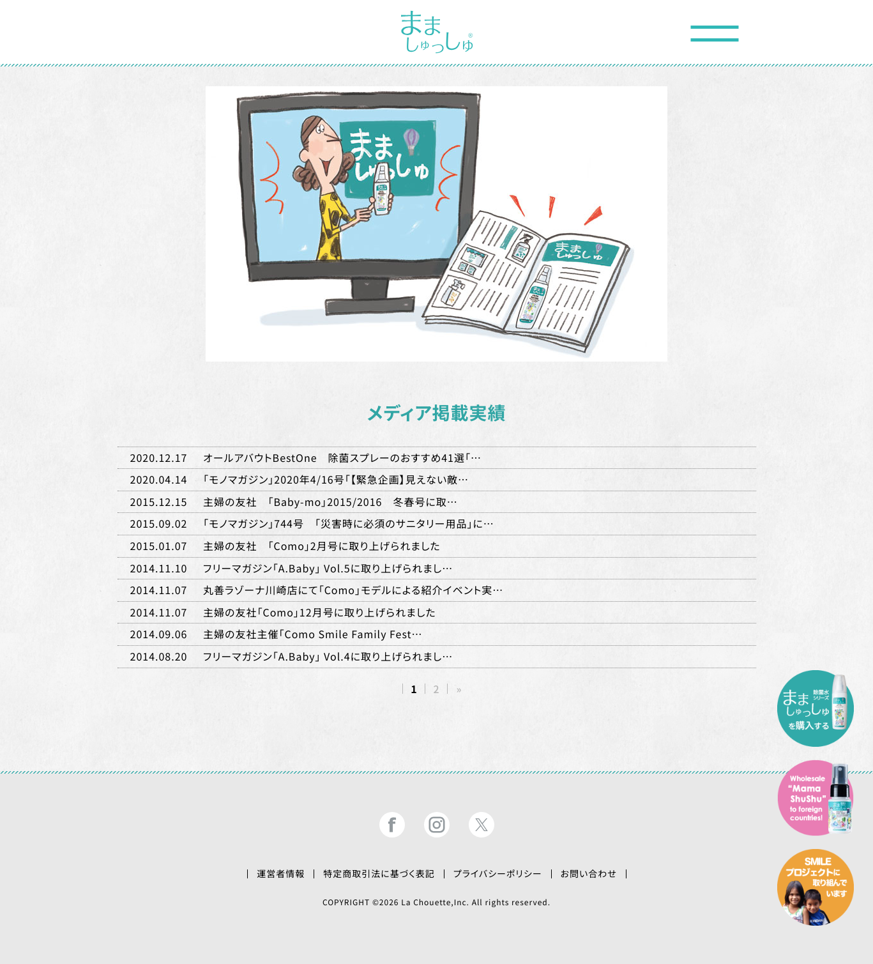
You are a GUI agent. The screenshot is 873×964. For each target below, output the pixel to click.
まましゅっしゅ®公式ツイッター (481, 825)
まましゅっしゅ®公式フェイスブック (392, 825)
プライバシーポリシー (497, 873)
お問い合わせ (589, 873)
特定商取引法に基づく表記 (379, 873)
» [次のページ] (458, 689)
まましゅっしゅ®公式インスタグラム (437, 825)
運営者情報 (281, 873)
